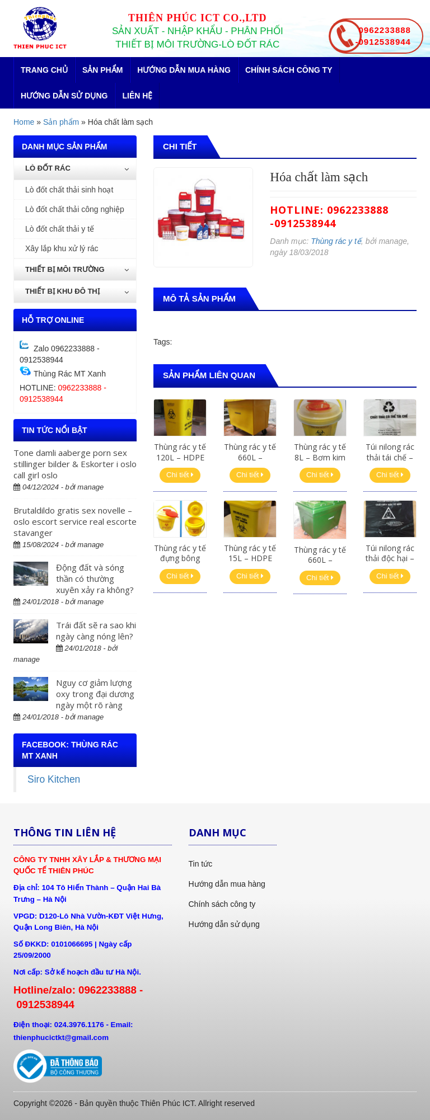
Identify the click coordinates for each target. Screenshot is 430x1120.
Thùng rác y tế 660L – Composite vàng (250, 462)
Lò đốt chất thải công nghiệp (74, 209)
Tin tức (201, 863)
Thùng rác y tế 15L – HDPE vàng (250, 558)
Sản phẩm (102, 69)
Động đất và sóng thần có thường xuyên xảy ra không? (95, 578)
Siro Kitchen (53, 779)
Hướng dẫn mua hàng (184, 69)
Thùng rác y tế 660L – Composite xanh (320, 565)
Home (23, 121)
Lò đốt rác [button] (77, 168)
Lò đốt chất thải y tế (59, 228)
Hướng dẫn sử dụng (64, 95)
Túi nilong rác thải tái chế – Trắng (390, 456)
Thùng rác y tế (336, 241)
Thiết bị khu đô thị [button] (77, 291)
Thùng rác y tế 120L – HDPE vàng (180, 456)
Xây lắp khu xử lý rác (62, 248)
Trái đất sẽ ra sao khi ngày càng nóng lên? (96, 630)
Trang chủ (44, 69)
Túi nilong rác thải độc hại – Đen (390, 558)
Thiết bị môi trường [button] (77, 269)
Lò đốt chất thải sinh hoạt (69, 189)
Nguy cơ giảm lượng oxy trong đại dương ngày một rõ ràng (95, 693)
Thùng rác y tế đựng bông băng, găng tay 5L (180, 563)
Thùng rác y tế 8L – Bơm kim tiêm (320, 456)
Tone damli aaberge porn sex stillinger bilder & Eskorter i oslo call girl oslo (75, 464)
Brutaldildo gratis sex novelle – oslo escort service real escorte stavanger (75, 521)
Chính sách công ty (289, 69)
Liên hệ (137, 95)
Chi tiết (180, 474)
